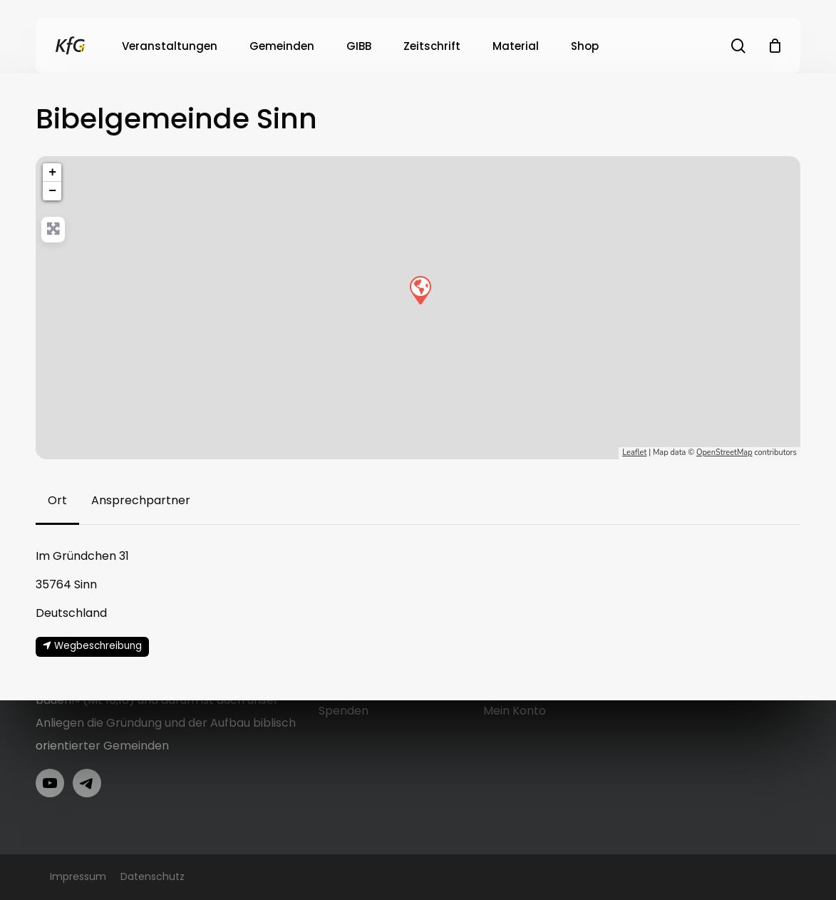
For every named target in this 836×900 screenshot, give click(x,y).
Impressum (78, 876)
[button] (57, 500)
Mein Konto (514, 710)
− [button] (52, 191)
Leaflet (634, 452)
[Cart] (775, 45)
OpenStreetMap (724, 452)
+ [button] (52, 172)
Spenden (343, 710)
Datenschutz (152, 876)
